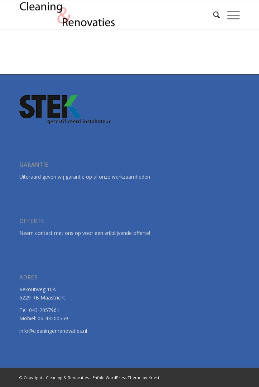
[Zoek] (213, 14)
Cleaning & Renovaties (67, 377)
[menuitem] (213, 14)
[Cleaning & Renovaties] (107, 14)
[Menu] (230, 14)
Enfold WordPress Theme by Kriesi (125, 377)
